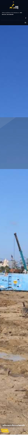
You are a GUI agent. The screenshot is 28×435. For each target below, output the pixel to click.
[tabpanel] (14, 217)
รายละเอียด (4, 430)
